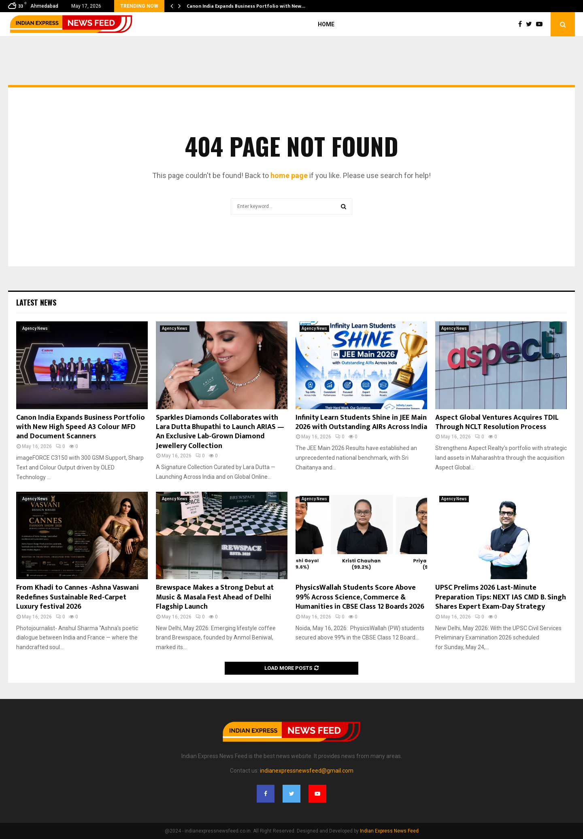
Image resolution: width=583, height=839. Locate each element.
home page (289, 175)
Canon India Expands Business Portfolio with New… (246, 6)
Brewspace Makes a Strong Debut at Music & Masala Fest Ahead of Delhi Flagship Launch (215, 597)
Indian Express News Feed (389, 831)
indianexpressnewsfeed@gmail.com (306, 770)
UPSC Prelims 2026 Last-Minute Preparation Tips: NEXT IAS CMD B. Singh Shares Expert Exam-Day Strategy (500, 597)
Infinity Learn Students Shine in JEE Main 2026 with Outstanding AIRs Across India (361, 422)
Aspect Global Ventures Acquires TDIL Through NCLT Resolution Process (497, 422)
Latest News (36, 302)
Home (326, 24)
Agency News (35, 328)
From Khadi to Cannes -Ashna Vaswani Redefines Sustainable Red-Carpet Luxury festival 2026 (77, 597)
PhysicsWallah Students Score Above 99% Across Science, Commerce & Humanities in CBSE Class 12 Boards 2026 (360, 597)
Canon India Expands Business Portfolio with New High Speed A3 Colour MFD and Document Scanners (80, 427)
